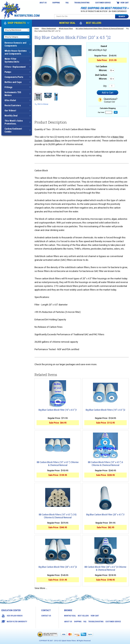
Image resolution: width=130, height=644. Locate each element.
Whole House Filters (66, 28)
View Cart (124, 3)
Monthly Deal (67, 22)
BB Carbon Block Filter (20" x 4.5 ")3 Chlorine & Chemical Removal (105, 568)
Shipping (56, 3)
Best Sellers (93, 22)
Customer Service (103, 3)
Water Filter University (17, 622)
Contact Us (46, 616)
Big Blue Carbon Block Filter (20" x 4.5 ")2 (58, 567)
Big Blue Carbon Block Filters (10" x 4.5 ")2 (105, 409)
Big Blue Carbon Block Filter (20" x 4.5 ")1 (105, 514)
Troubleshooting (82, 3)
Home (37, 28)
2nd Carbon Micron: (101, 77)
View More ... (41, 588)
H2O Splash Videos (15, 616)
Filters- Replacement (49, 28)
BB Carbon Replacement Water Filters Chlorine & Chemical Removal (100, 28)
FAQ (67, 3)
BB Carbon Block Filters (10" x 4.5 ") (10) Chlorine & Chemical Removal (58, 516)
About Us (43, 3)
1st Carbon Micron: (101, 68)
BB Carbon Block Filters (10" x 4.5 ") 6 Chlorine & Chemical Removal (105, 464)
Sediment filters (52, 140)
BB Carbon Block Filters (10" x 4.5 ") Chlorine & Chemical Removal (58, 464)
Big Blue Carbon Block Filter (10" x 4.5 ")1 (58, 409)
